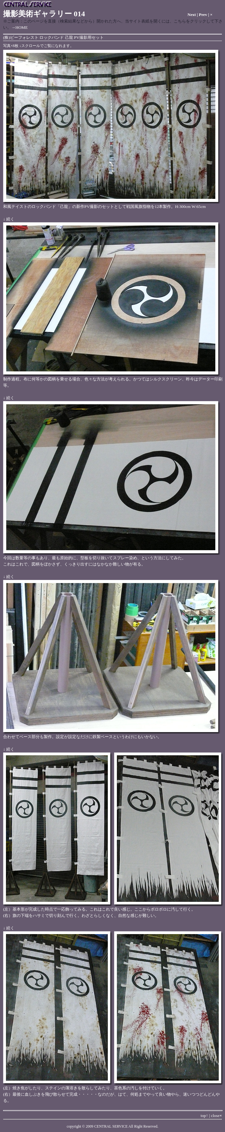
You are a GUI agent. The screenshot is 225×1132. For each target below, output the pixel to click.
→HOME (19, 27)
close (216, 1115)
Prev (203, 14)
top (204, 1115)
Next (192, 14)
